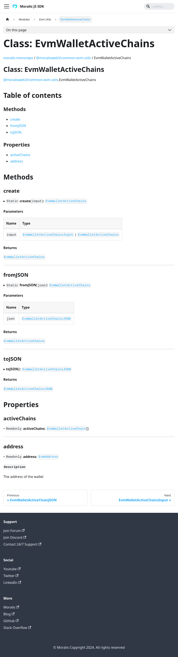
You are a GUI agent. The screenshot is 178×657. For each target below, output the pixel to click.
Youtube (12, 569)
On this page (16, 30)
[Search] (159, 6)
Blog (8, 614)
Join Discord (14, 537)
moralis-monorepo (18, 58)
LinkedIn (12, 582)
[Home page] (7, 19)
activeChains (20, 154)
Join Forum (14, 530)
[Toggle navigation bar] (6, 6)
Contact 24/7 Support (22, 544)
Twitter (11, 575)
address (16, 161)
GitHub (11, 621)
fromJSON (18, 125)
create (15, 119)
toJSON (15, 132)
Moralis (11, 607)
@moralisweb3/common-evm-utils (63, 58)
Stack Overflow (17, 627)
